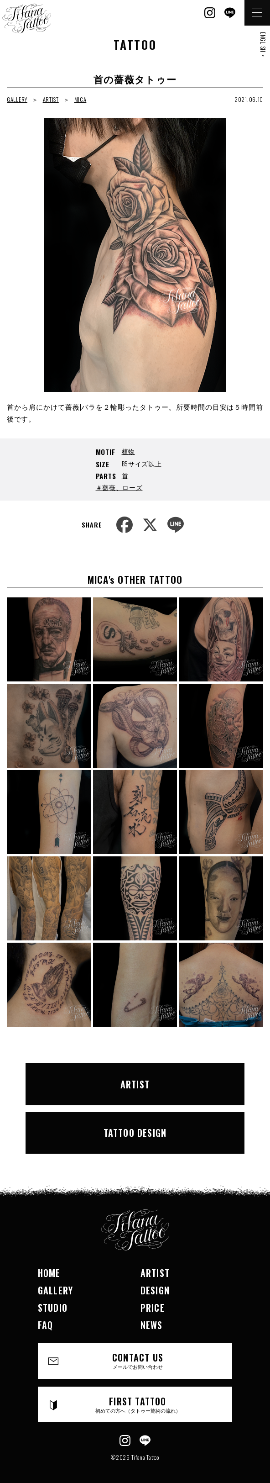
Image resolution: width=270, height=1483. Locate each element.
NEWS (151, 1325)
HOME (49, 1273)
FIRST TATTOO (137, 1404)
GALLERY (17, 99)
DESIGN (155, 1290)
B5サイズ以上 (142, 463)
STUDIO (53, 1307)
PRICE (152, 1307)
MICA (80, 99)
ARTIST (51, 99)
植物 (128, 451)
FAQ (45, 1325)
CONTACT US (137, 1360)
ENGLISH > (263, 44)
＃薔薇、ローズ (119, 487)
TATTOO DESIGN (135, 1133)
